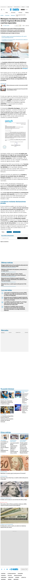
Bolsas (10, 332)
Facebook (4, 569)
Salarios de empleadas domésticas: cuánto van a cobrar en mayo (7, 402)
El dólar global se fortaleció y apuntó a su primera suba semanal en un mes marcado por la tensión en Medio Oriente (24, 448)
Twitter (1, 569)
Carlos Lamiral (6, 25)
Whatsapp (15, 569)
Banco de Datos (18, 575)
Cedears (26, 332)
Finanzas (20, 12)
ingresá (26, 9)
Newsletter (24, 569)
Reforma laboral (16, 6)
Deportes (16, 579)
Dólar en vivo (10, 6)
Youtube (13, 569)
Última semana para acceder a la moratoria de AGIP (17, 85)
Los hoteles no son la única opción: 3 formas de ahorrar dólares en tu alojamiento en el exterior (5, 446)
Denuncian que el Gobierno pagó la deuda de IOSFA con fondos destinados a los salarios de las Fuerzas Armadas (14, 280)
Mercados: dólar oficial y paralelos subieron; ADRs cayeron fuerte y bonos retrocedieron (14, 504)
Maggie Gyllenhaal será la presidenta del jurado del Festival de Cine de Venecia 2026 (14, 265)
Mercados (3, 577)
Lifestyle (23, 577)
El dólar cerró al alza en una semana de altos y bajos (14, 499)
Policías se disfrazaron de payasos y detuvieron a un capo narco (14, 270)
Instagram (7, 569)
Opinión (17, 577)
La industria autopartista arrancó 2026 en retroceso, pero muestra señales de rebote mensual (7, 418)
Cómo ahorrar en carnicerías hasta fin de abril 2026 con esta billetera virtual (17, 89)
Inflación (23, 6)
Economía (13, 12)
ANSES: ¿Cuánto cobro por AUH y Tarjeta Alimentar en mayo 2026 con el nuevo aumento (13, 274)
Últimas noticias (12, 573)
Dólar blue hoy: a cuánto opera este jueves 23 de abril (13, 284)
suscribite (22, 9)
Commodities (18, 332)
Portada (3, 573)
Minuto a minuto (4, 502)
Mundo (9, 579)
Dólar (7, 12)
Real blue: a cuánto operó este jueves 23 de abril (13, 473)
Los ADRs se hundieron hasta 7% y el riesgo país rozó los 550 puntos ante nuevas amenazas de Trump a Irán (15, 303)
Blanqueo (13, 15)
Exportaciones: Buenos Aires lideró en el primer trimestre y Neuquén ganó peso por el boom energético (25, 398)
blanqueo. (25, 68)
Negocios (10, 577)
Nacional (3, 579)
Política (27, 12)
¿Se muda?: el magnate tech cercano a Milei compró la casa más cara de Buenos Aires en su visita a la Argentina (15, 294)
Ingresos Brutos (17, 232)
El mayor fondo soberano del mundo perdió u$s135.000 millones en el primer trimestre (25, 409)
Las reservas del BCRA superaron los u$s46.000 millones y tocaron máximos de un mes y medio (14, 448)
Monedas (2, 332)
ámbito (2, 15)
